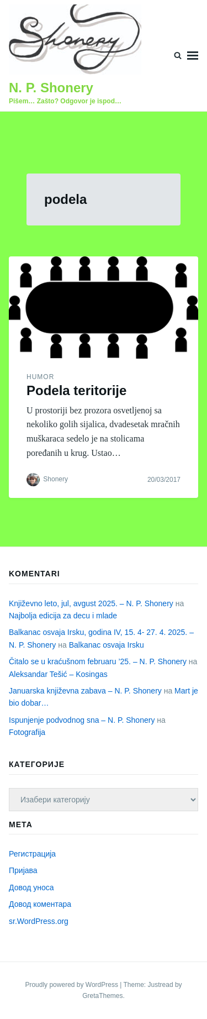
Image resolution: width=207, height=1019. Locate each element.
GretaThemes (102, 996)
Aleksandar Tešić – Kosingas (58, 674)
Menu (192, 55)
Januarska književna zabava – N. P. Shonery (85, 690)
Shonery (55, 479)
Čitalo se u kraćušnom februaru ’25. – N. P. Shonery (98, 661)
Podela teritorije (76, 390)
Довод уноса (31, 887)
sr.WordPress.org (38, 921)
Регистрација (32, 853)
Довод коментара (40, 904)
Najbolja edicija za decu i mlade (63, 615)
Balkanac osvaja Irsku (106, 644)
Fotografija (27, 732)
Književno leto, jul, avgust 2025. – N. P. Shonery (91, 603)
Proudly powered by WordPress (72, 985)
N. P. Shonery (51, 87)
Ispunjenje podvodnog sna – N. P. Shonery (82, 720)
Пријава (23, 870)
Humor (40, 377)
